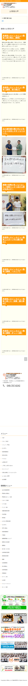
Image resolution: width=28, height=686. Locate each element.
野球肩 (3, 517)
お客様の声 (4, 462)
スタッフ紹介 (5, 441)
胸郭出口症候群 (5, 542)
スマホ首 (4, 503)
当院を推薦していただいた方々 (9, 472)
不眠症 (3, 535)
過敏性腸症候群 (5, 510)
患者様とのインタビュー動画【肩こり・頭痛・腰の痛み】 (14, 301)
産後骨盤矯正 (5, 451)
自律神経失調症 (5, 552)
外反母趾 (4, 514)
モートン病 (4, 576)
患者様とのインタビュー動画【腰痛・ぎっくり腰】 (14, 332)
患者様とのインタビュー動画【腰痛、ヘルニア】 (14, 270)
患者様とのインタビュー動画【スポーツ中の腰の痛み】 (14, 239)
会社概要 (4, 479)
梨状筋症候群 (5, 555)
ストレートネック (6, 583)
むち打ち (4, 448)
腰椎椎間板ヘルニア (7, 538)
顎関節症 (4, 573)
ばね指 (3, 580)
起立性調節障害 (5, 490)
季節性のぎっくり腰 (7, 497)
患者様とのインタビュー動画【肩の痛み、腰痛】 (14, 37)
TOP (3, 437)
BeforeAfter (4, 455)
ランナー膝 (4, 507)
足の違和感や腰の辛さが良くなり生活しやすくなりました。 (14, 131)
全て (3, 20)
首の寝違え (4, 566)
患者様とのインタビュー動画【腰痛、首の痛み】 (14, 88)
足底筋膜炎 (4, 562)
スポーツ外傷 (5, 500)
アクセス (4, 458)
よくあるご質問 (5, 476)
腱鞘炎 (3, 545)
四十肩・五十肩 (5, 549)
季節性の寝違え (5, 493)
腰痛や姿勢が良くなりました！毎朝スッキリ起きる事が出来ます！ (14, 187)
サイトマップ (5, 469)
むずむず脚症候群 (6, 521)
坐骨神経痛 (4, 569)
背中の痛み (4, 528)
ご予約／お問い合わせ (7, 465)
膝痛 (3, 559)
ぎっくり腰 (4, 587)
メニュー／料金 (5, 444)
